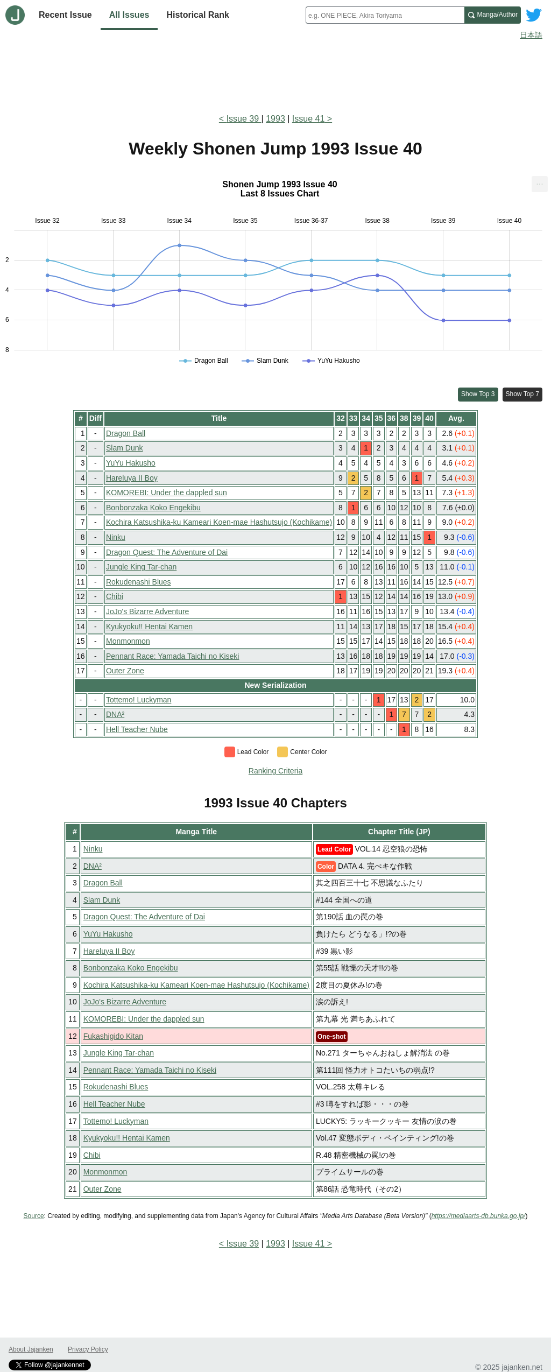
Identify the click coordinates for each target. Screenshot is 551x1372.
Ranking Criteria (275, 770)
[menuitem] (540, 184)
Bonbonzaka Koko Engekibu (153, 507)
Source (34, 1216)
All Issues (129, 14)
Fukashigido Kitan (113, 1036)
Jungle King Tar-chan (141, 566)
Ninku (115, 537)
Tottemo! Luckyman (138, 699)
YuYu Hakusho (131, 463)
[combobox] (385, 15)
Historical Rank (197, 14)
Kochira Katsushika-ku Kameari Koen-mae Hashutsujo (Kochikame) (219, 522)
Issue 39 (244, 118)
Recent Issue (65, 14)
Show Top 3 (478, 394)
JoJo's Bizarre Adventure (147, 611)
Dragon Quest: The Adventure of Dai (167, 552)
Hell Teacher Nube (137, 729)
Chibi (114, 596)
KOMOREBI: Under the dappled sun (166, 492)
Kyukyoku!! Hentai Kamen (149, 626)
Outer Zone (125, 670)
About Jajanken (31, 1349)
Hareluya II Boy (132, 478)
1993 (275, 118)
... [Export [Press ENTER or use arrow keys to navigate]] (539, 181)
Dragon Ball (125, 433)
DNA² (115, 714)
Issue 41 (308, 118)
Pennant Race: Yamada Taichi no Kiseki (172, 656)
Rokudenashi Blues (138, 582)
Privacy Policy (88, 1349)
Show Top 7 (523, 394)
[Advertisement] (275, 74)
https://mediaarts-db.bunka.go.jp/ (479, 1216)
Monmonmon (128, 641)
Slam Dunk (124, 448)
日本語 (531, 35)
